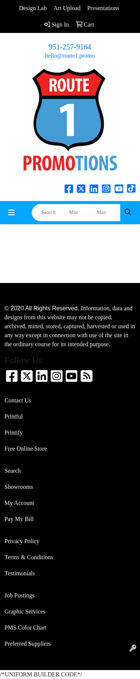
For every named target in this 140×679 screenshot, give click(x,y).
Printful (13, 416)
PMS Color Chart (25, 627)
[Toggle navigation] (11, 212)
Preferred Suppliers (27, 643)
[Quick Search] (48, 212)
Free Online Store (25, 448)
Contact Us (17, 400)
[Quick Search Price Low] (79, 212)
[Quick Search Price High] (107, 212)
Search (12, 471)
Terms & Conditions (28, 557)
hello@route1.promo (70, 55)
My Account (19, 503)
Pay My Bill (19, 519)
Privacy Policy (22, 541)
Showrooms (18, 487)
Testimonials (19, 573)
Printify (13, 432)
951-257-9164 (70, 47)
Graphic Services (25, 611)
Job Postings (19, 595)
